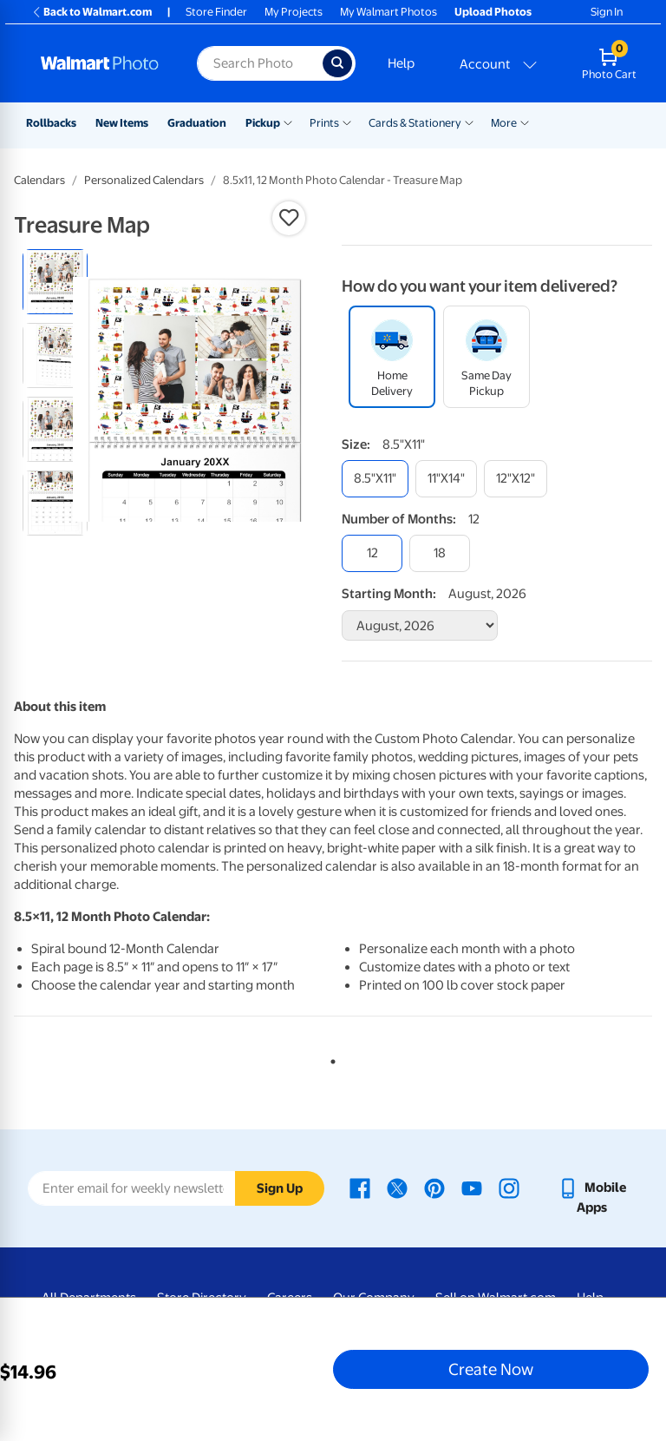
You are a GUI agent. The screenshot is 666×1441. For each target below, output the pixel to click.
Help (401, 63)
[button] (288, 217)
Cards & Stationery (415, 122)
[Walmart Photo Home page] (100, 63)
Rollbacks (51, 122)
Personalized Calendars (144, 180)
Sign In (607, 11)
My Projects (293, 11)
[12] (372, 553)
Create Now (490, 1368)
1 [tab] (329, 1058)
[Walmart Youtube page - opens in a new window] (471, 1187)
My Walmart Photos (388, 11)
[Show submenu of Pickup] (288, 121)
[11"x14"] (446, 478)
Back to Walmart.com (91, 11)
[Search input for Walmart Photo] (260, 63)
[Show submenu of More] (524, 121)
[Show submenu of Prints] (347, 121)
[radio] (55, 281)
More (504, 122)
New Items (121, 122)
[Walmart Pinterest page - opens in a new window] (434, 1187)
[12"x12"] (515, 478)
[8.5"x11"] (375, 478)
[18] (439, 553)
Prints (324, 122)
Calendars (39, 180)
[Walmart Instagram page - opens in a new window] (509, 1187)
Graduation (196, 122)
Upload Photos (493, 11)
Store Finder (216, 11)
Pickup (262, 122)
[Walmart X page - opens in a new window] (397, 1187)
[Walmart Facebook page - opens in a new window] (359, 1187)
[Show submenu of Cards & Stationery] (469, 121)
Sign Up (280, 1188)
